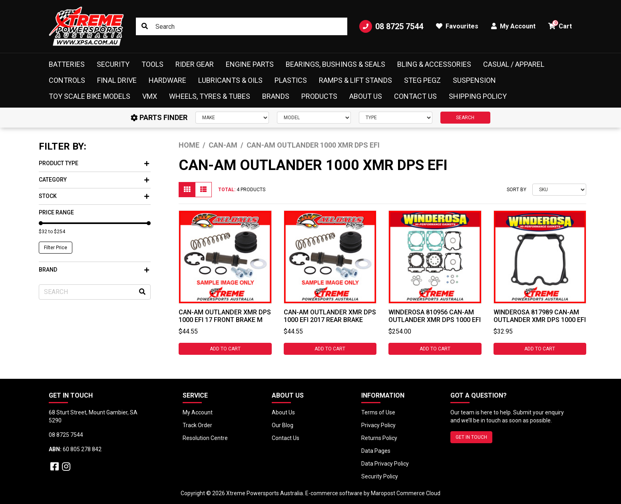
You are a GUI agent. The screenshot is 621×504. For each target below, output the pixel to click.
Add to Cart (225, 349)
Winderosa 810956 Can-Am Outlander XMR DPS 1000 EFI (434, 316)
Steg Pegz (422, 80)
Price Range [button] (56, 212)
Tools (152, 64)
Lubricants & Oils (230, 80)
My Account (198, 412)
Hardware (167, 80)
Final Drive (117, 80)
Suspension (474, 80)
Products (319, 96)
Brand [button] (94, 269)
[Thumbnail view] (187, 189)
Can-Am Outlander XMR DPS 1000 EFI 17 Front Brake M (225, 316)
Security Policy (379, 476)
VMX (149, 96)
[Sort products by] (559, 190)
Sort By (516, 189)
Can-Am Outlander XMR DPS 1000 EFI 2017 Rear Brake (330, 316)
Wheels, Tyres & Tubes (209, 96)
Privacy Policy (378, 425)
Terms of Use (378, 412)
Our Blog (282, 425)
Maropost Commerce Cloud (405, 493)
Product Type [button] (94, 163)
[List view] (203, 189)
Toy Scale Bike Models (89, 96)
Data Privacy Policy (385, 463)
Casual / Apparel (513, 64)
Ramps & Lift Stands (355, 80)
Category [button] (94, 179)
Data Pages (375, 451)
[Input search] (241, 26)
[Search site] (144, 26)
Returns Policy (379, 438)
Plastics (291, 80)
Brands (275, 96)
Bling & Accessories (434, 64)
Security (113, 64)
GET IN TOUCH (471, 437)
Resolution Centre (205, 438)
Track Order (197, 425)
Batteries (67, 64)
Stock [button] (94, 196)
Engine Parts (250, 64)
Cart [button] (560, 25)
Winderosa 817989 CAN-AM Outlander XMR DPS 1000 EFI (540, 316)
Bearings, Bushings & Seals (335, 64)
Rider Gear (194, 64)
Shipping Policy (478, 96)
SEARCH (465, 117)
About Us (365, 96)
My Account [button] (513, 26)
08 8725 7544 (391, 26)
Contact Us (415, 96)
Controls (67, 80)
